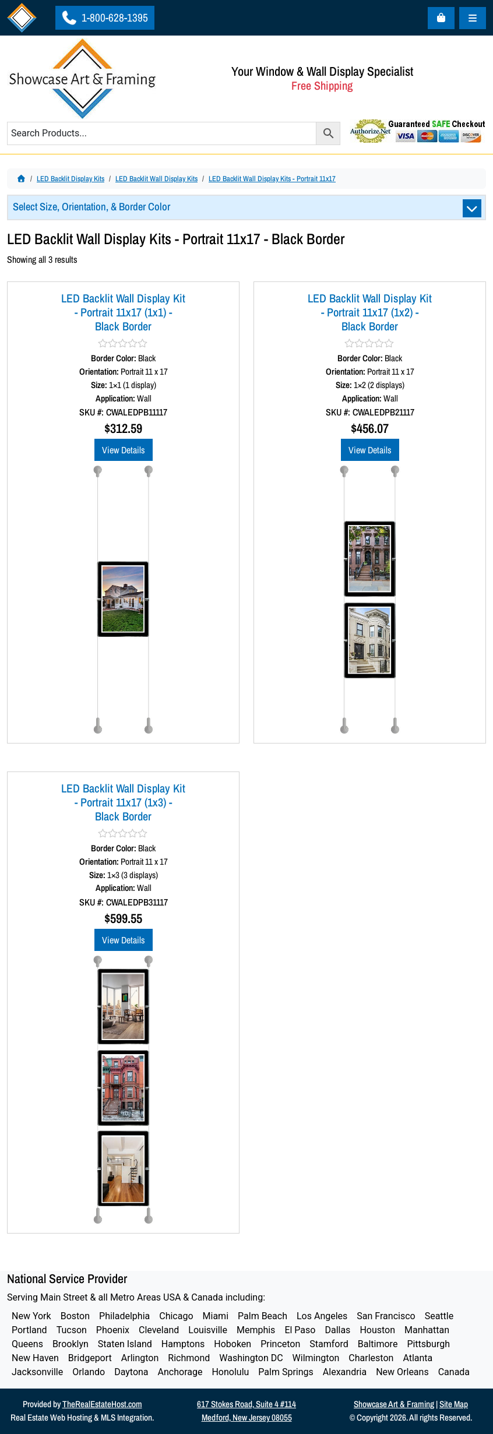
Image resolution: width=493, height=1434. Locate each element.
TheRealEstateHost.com (102, 1404)
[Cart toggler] (441, 18)
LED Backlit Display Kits (70, 179)
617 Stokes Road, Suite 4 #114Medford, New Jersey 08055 (246, 1411)
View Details (123, 449)
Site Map (453, 1404)
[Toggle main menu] (472, 18)
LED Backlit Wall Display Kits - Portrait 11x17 (272, 179)
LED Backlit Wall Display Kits (156, 179)
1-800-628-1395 (104, 17)
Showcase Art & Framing (394, 1404)
